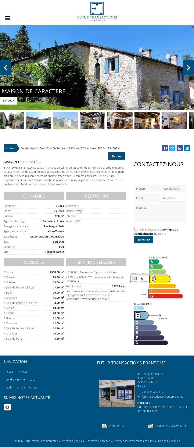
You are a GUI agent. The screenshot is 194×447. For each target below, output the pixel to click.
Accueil (97, 11)
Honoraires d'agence (98, 441)
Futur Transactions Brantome (131, 363)
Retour (116, 156)
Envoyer (144, 239)
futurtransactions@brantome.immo (162, 396)
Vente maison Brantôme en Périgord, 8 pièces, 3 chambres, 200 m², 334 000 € (70, 148)
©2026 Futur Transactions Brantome (36, 441)
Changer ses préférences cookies (134, 441)
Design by (168, 441)
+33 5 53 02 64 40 (153, 392)
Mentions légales (72, 441)
